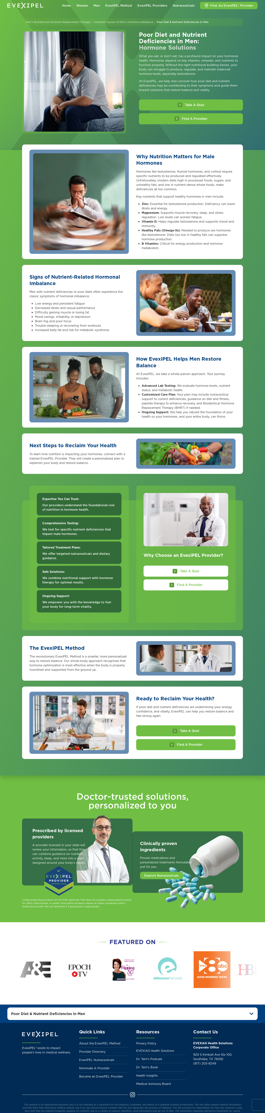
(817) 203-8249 (204, 1063)
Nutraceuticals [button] (184, 5)
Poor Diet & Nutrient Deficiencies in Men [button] (48, 1013)
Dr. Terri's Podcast (149, 1059)
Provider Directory (92, 1052)
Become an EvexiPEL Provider (101, 1076)
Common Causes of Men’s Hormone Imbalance (123, 22)
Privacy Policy (146, 1043)
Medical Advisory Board (153, 1084)
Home (66, 5)
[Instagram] (132, 1094)
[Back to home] (25, 5)
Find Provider (228, 5)
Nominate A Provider (94, 1068)
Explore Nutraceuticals (161, 875)
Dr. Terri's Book (147, 1067)
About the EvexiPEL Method (99, 1043)
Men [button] (96, 5)
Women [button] (82, 5)
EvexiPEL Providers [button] (152, 5)
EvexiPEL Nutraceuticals (96, 1060)
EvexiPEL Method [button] (118, 5)
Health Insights (147, 1075)
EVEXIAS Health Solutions (155, 1051)
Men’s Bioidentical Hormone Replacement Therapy (58, 22)
